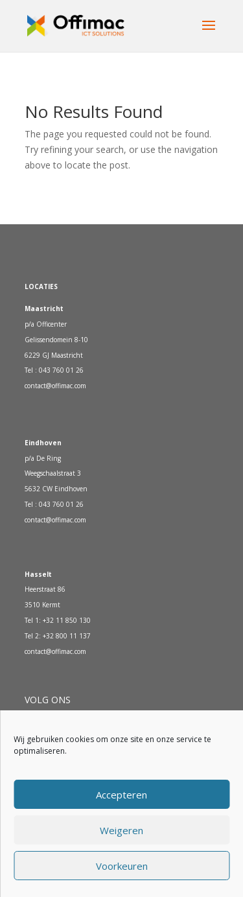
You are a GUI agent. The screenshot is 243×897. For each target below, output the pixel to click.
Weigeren (121, 830)
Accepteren (121, 794)
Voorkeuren (122, 865)
